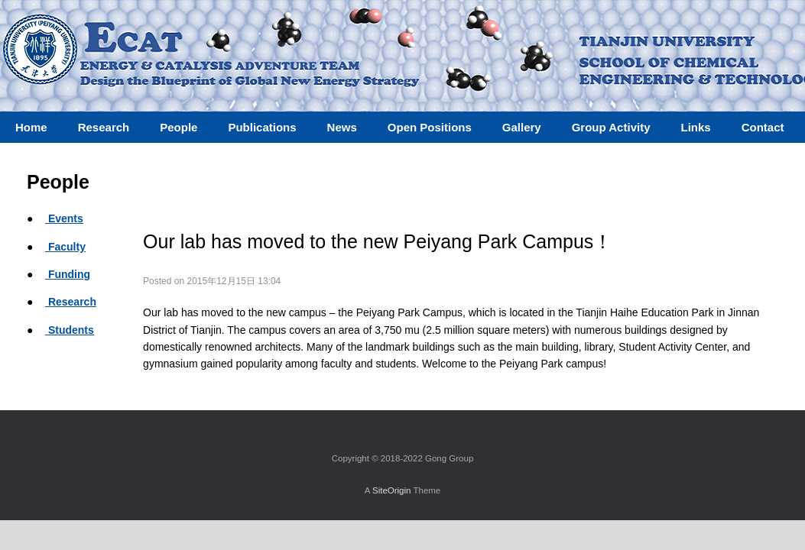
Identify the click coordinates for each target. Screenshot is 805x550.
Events (64, 218)
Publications (262, 127)
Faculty (65, 247)
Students (69, 330)
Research (70, 302)
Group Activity (611, 127)
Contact (763, 127)
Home (31, 127)
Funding (67, 274)
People (178, 127)
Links (695, 127)
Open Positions (430, 127)
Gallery (521, 127)
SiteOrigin (391, 490)
